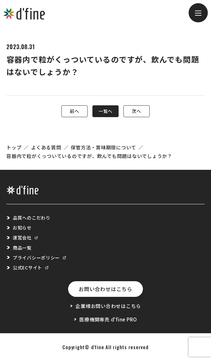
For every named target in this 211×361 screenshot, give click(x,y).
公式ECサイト (30, 267)
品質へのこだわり (32, 217)
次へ (136, 111)
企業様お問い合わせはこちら (105, 306)
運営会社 (25, 237)
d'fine (97, 346)
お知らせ (22, 227)
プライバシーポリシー (39, 257)
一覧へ (105, 111)
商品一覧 (22, 247)
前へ (74, 111)
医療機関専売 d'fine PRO (105, 319)
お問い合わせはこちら (105, 289)
